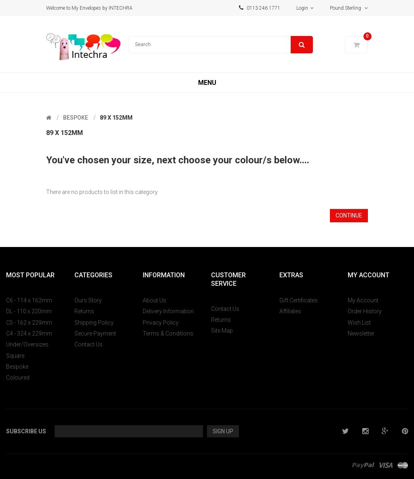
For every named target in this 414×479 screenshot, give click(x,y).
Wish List (359, 322)
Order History (365, 311)
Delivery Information (168, 311)
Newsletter (361, 333)
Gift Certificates (298, 300)
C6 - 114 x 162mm (29, 300)
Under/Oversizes (27, 344)
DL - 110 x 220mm (29, 311)
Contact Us (88, 344)
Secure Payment (95, 333)
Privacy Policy (161, 322)
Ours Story (88, 300)
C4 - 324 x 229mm (29, 333)
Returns (84, 311)
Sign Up (223, 431)
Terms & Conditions (168, 333)
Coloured (18, 377)
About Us (154, 300)
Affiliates (290, 311)
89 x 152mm (116, 117)
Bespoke (75, 117)
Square (15, 355)
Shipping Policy (94, 322)
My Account (363, 300)
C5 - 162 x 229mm (29, 322)
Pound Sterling (349, 8)
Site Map (222, 330)
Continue (349, 215)
